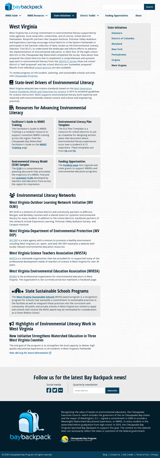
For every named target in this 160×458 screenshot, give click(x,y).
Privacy (154, 454)
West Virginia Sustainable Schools (35, 296)
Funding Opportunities (116, 15)
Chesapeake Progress (26, 75)
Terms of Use (142, 454)
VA (65, 150)
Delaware (117, 32)
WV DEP (13, 240)
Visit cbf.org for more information (30, 352)
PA (74, 150)
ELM (18, 168)
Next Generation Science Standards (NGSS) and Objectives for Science (50, 90)
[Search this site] (123, 7)
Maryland (117, 43)
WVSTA (13, 258)
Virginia (116, 59)
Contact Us (115, 454)
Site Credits (128, 454)
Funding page (70, 165)
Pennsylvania (119, 54)
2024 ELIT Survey (68, 61)
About (139, 15)
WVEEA (13, 276)
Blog (105, 454)
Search (149, 7)
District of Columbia (123, 38)
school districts (43, 67)
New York (117, 49)
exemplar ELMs (24, 177)
